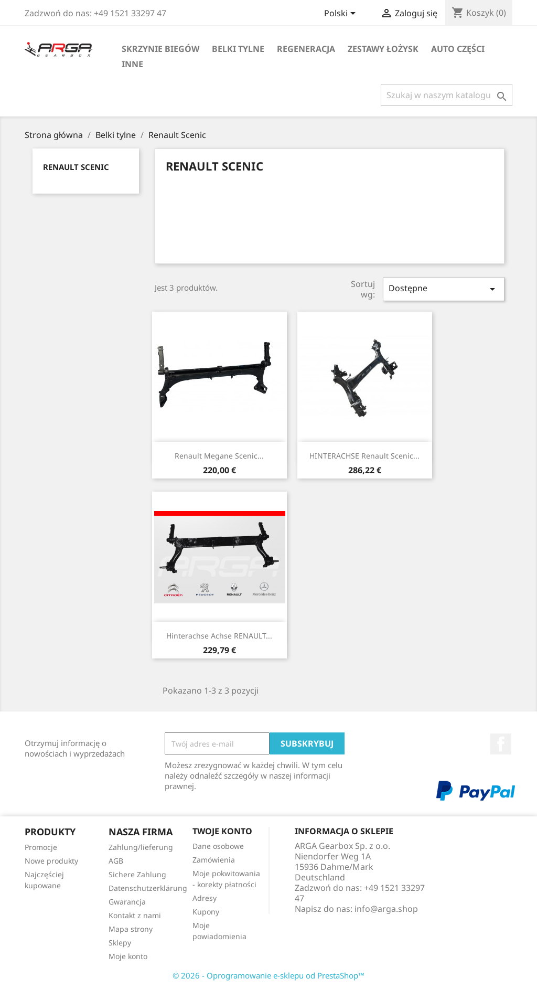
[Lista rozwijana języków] (341, 14)
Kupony (205, 912)
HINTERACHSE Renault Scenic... (364, 456)
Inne (132, 64)
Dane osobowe (218, 846)
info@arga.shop (386, 908)
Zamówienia (213, 860)
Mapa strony (131, 929)
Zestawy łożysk (383, 49)
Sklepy (120, 943)
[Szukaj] (446, 95)
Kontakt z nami (135, 915)
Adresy (204, 898)
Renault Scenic (76, 167)
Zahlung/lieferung (141, 847)
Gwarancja (127, 902)
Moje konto (128, 956)
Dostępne (444, 288)
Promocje (41, 847)
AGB (116, 861)
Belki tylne (238, 49)
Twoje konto (222, 831)
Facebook (500, 743)
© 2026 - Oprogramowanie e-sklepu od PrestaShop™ (268, 975)
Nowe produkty (51, 861)
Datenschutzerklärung (148, 888)
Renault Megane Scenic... (219, 456)
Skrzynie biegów (160, 49)
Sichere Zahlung (137, 874)
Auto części (458, 49)
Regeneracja (306, 49)
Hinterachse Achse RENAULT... (219, 636)
